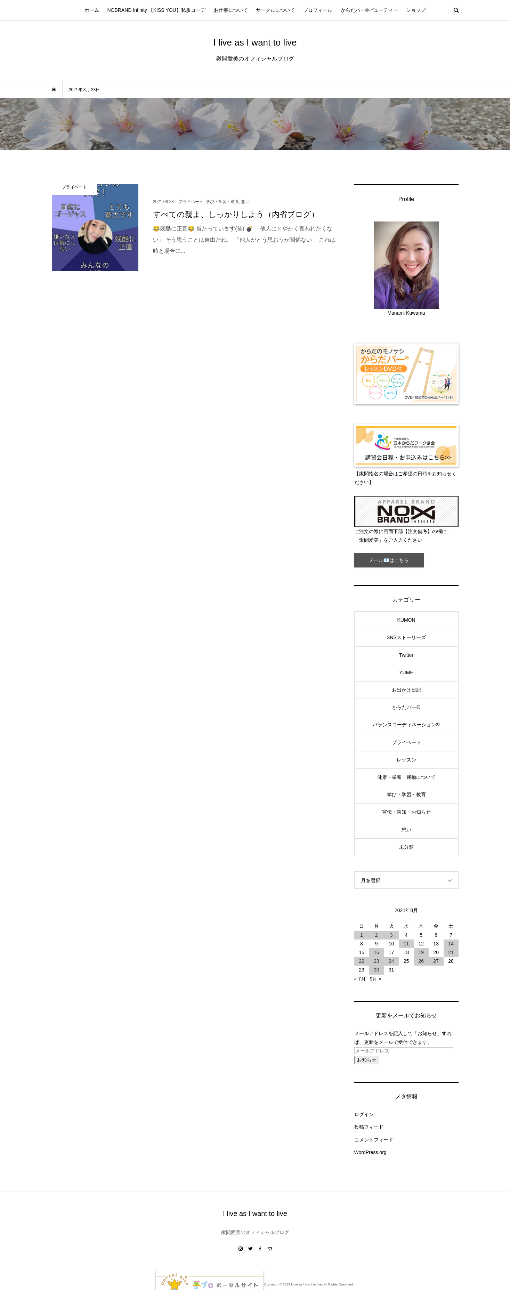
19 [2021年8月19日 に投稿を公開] (421, 952)
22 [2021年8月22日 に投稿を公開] (361, 961)
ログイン (364, 1114)
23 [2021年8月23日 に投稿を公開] (376, 961)
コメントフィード (373, 1140)
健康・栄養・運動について (406, 777)
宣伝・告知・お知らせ (406, 812)
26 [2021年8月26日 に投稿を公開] (421, 961)
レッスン (406, 760)
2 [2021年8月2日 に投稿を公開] (376, 935)
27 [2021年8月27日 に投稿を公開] (436, 961)
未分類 (406, 847)
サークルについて (275, 10)
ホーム (91, 10)
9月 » (375, 979)
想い (406, 829)
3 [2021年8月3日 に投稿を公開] (391, 935)
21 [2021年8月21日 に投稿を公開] (451, 952)
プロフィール (317, 10)
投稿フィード (368, 1127)
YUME (406, 672)
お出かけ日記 (406, 690)
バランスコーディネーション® (406, 724)
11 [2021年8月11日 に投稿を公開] (406, 943)
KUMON (406, 620)
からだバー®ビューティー (369, 10)
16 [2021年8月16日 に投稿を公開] (376, 952)
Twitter (406, 655)
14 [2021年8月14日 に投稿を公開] (451, 943)
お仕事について (231, 10)
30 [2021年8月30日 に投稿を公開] (376, 970)
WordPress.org (370, 1152)
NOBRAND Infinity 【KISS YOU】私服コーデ (156, 10)
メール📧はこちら (389, 560)
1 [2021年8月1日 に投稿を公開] (361, 935)
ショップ (416, 10)
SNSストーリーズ (406, 637)
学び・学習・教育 (406, 794)
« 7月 (360, 979)
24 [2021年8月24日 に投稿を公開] (391, 961)
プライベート (406, 742)
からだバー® (406, 707)
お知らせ (367, 1060)
